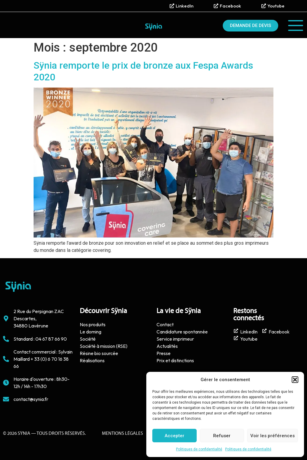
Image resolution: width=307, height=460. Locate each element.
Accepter (174, 435)
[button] (295, 380)
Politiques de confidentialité (199, 449)
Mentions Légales (122, 433)
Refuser (222, 435)
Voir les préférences (272, 435)
